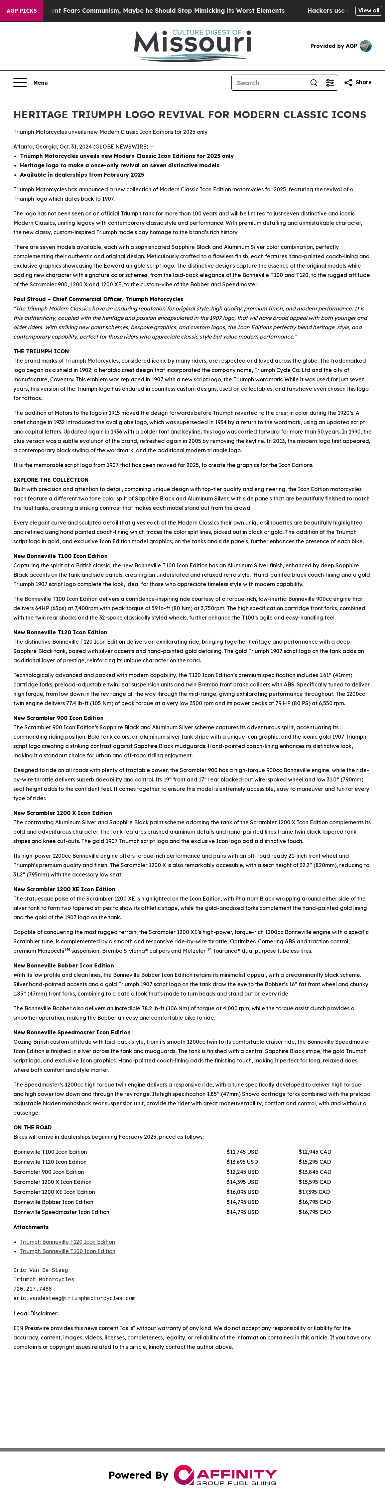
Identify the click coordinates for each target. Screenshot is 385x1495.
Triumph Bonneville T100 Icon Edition (67, 1251)
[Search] (269, 82)
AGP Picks (22, 10)
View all (368, 10)
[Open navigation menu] (30, 82)
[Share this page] (358, 82)
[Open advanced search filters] (330, 82)
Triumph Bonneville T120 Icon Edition (67, 1241)
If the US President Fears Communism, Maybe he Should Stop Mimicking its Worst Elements (152, 10)
